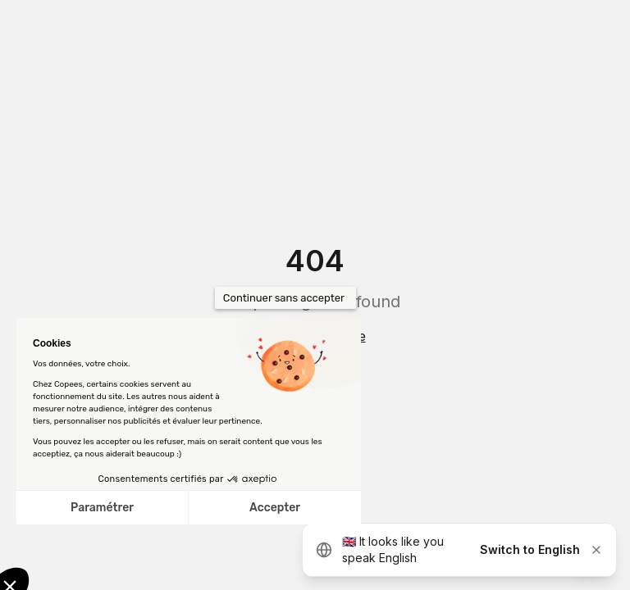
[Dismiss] (596, 549)
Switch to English (530, 549)
